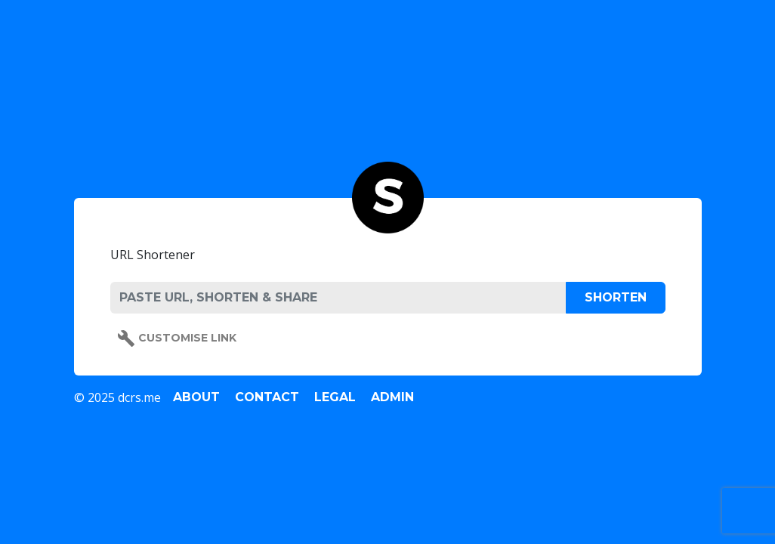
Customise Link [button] (176, 338)
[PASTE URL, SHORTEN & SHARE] (338, 298)
